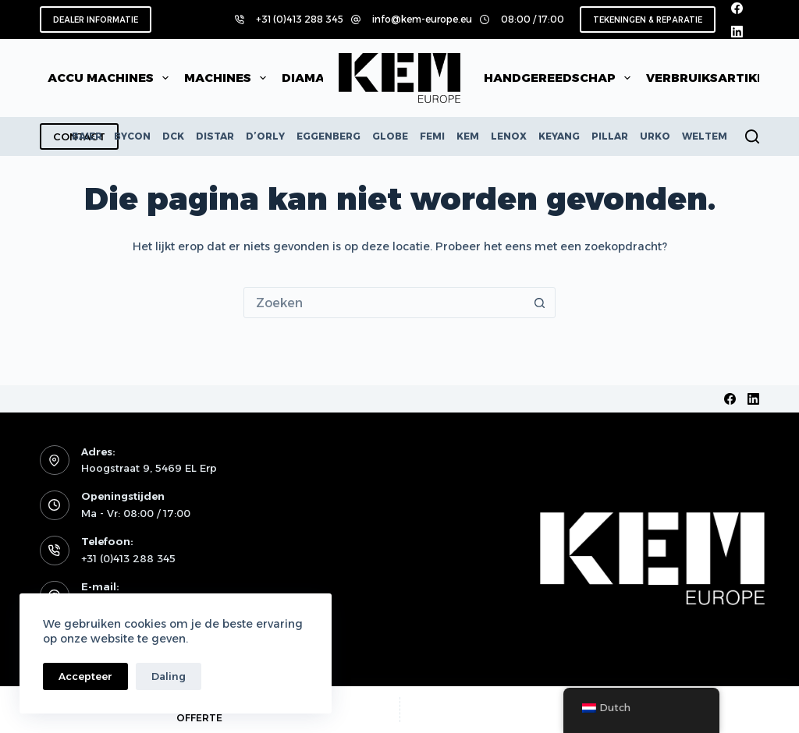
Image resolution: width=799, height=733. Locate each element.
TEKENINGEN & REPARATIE (647, 20)
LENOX (509, 136)
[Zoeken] (752, 136)
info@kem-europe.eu (422, 19)
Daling (168, 676)
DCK (173, 136)
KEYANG (559, 136)
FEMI (432, 136)
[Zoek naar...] (384, 302)
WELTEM (704, 136)
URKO (655, 136)
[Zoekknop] (539, 302)
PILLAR (609, 136)
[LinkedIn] (737, 31)
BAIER (87, 136)
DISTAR (215, 136)
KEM (467, 136)
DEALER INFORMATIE (95, 20)
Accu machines (111, 78)
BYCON (132, 136)
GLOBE (390, 136)
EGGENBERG (328, 136)
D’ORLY (265, 136)
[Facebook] (737, 8)
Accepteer (85, 676)
